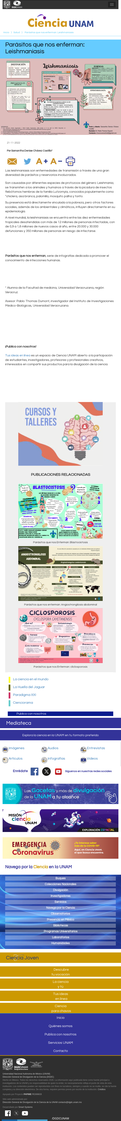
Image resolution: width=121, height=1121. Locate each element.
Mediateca (18, 723)
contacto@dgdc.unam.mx (70, 1102)
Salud (16, 32)
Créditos (102, 1089)
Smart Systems (25, 1107)
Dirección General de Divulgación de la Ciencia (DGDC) (28, 1077)
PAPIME (27, 1094)
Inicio (6, 32)
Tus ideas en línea (17, 355)
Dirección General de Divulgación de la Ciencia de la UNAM (30, 1102)
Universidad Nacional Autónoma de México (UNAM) (26, 1074)
